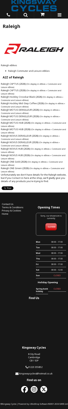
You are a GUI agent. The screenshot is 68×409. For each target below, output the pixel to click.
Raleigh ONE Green (11, 168)
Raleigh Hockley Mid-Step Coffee (19, 103)
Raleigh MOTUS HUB (12, 122)
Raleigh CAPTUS (10, 83)
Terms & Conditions (12, 207)
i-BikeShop (34, 404)
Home (5, 213)
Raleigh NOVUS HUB (12, 148)
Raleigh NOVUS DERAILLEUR (16, 135)
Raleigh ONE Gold (10, 161)
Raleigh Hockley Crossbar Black (18, 96)
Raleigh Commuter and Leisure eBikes (29, 70)
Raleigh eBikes (9, 65)
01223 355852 (35, 367)
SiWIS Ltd (63, 404)
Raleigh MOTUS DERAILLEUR (16, 109)
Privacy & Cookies (11, 210)
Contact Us (17, 178)
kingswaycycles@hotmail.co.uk (36, 373)
